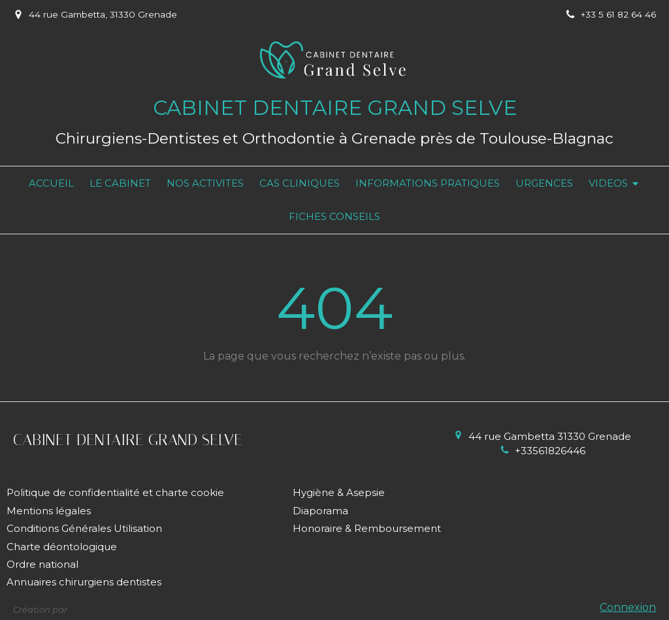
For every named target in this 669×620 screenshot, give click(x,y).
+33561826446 (550, 450)
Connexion (628, 607)
